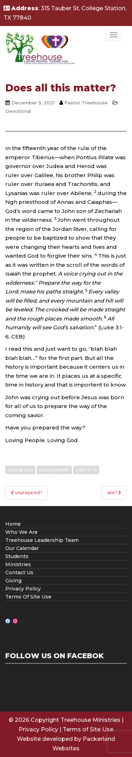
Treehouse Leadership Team (42, 540)
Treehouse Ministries (90, 720)
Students (17, 556)
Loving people (54, 469)
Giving (13, 580)
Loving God (20, 469)
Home (13, 524)
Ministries (18, 564)
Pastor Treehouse (86, 102)
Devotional (18, 111)
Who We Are (21, 532)
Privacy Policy (23, 588)
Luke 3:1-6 (86, 469)
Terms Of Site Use (28, 597)
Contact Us (19, 572)
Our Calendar (22, 548)
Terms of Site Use (88, 729)
